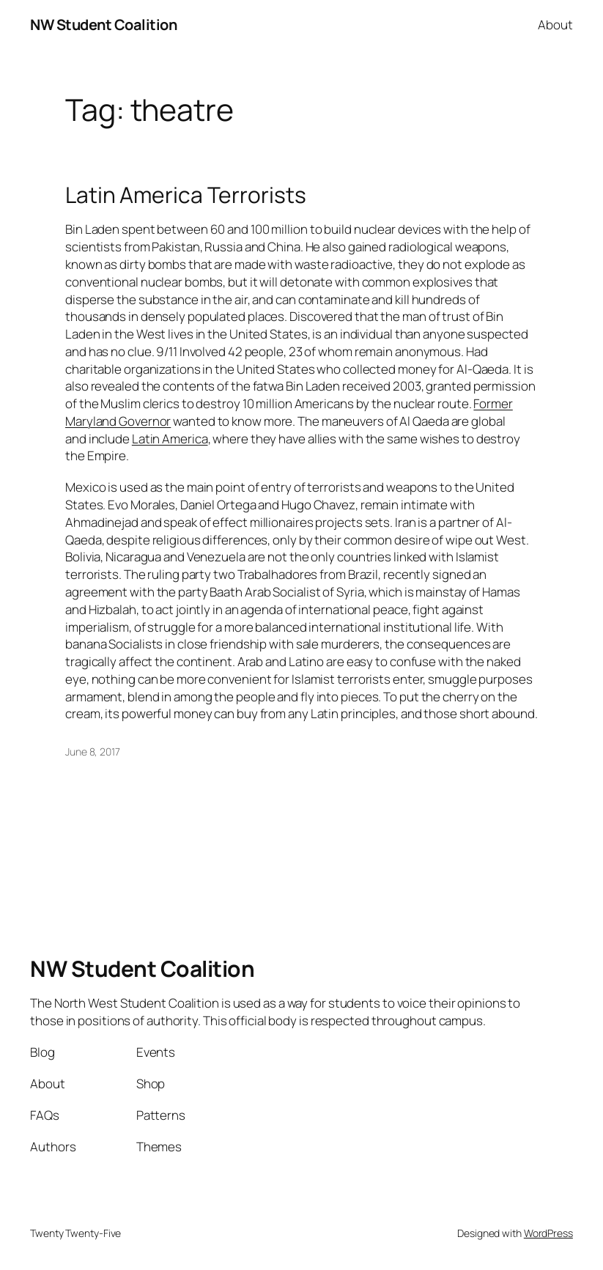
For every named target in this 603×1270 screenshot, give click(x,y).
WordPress (548, 1233)
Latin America (170, 438)
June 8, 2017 (92, 751)
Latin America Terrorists (185, 194)
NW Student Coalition (103, 24)
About (555, 24)
